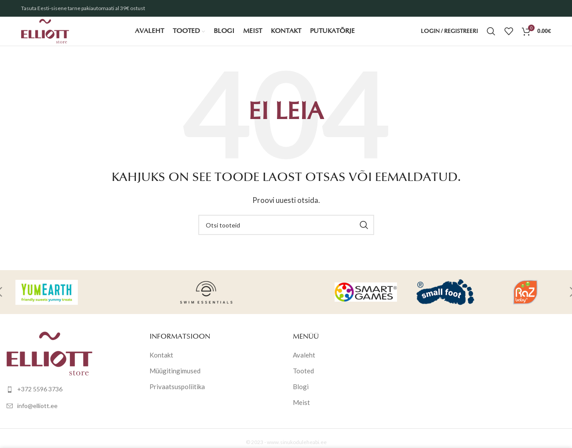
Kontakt (161, 366)
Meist (301, 413)
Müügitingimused (174, 382)
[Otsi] (491, 37)
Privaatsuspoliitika (177, 397)
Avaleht (304, 366)
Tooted (303, 382)
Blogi (301, 397)
